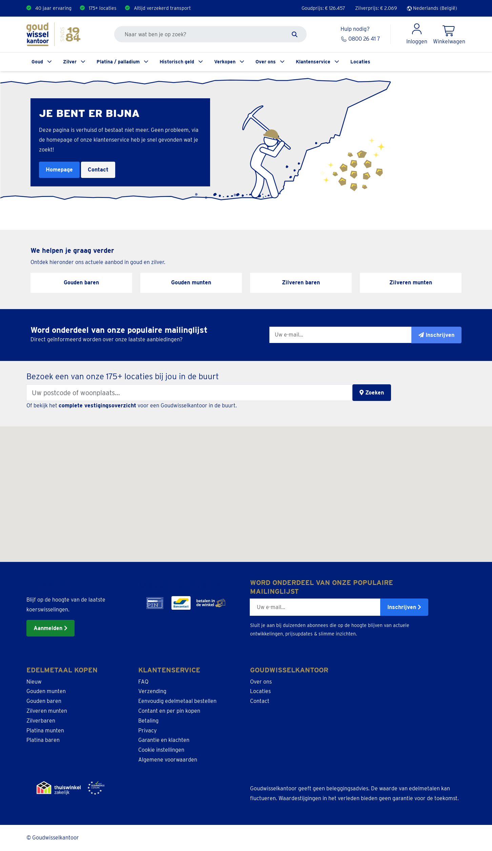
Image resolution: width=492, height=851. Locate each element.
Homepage (59, 169)
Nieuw (34, 681)
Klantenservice (313, 61)
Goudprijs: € (323, 8)
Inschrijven (404, 607)
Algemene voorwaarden (167, 759)
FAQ (143, 681)
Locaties (360, 61)
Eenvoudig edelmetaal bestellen (177, 701)
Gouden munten (46, 691)
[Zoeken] (295, 34)
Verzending (152, 691)
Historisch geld (177, 61)
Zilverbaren (40, 720)
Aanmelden (50, 628)
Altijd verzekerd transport (162, 8)
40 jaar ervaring (53, 8)
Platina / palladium (118, 61)
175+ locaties (103, 8)
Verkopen (224, 61)
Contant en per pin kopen (169, 711)
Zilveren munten (46, 711)
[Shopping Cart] (449, 34)
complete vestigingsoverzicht (97, 405)
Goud (37, 61)
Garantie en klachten (163, 740)
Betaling (148, 720)
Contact (98, 169)
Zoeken (372, 392)
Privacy (147, 730)
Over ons (265, 61)
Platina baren (43, 740)
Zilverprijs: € (376, 8)
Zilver (70, 61)
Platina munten (45, 730)
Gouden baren (43, 701)
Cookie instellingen (161, 750)
